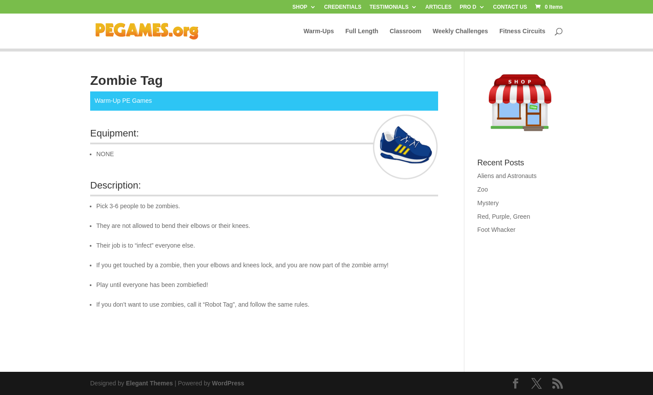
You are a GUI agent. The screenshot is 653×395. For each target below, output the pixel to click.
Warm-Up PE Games (123, 100)
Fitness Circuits (522, 31)
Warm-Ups (319, 31)
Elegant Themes (149, 383)
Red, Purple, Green (503, 216)
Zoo (482, 189)
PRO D (468, 7)
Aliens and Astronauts (507, 175)
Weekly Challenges (460, 31)
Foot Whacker (496, 229)
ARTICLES (438, 7)
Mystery (488, 202)
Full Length (361, 31)
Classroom (405, 31)
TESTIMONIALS (388, 7)
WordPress (228, 383)
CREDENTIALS (342, 7)
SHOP (299, 7)
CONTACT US (510, 7)
